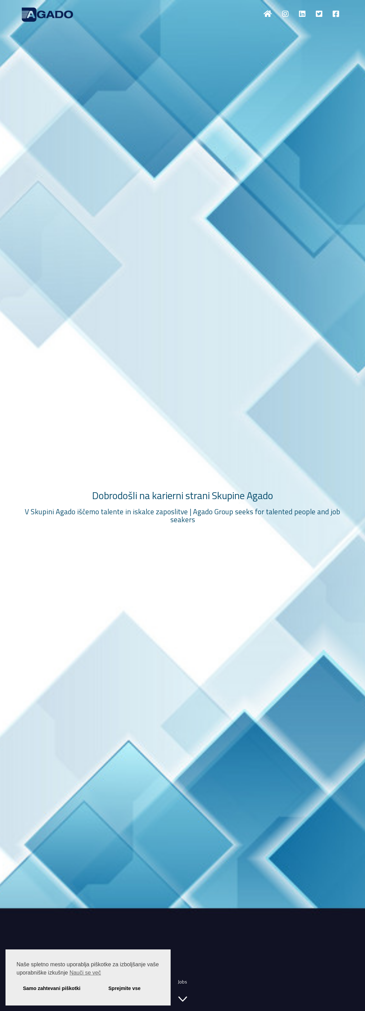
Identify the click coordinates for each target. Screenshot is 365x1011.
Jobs (182, 981)
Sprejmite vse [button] (124, 988)
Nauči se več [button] (85, 973)
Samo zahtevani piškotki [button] (51, 988)
